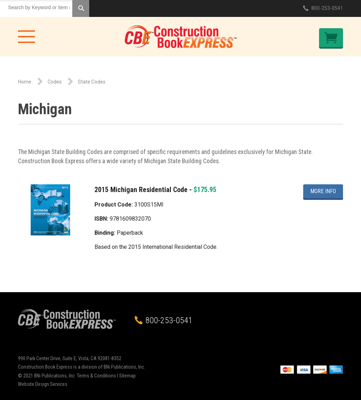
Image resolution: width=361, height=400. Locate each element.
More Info (323, 191)
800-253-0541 (327, 8)
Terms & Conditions (96, 376)
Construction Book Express (181, 36)
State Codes (91, 82)
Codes (55, 82)
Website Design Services (42, 384)
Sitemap (127, 376)
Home (24, 82)
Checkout (331, 37)
